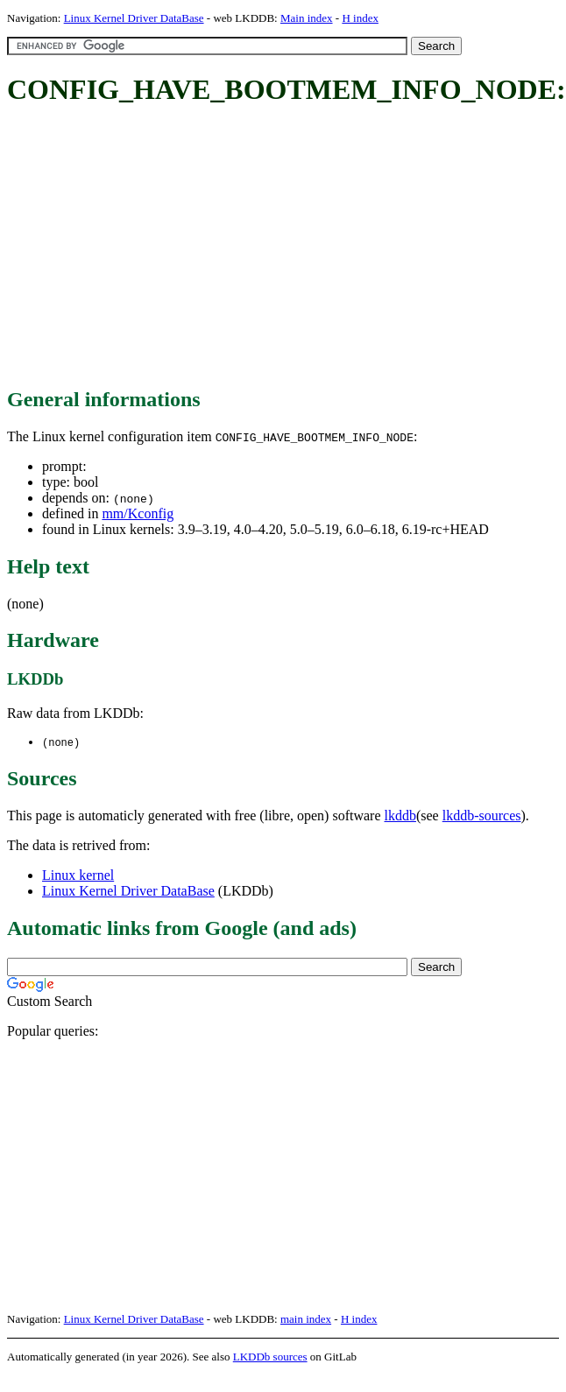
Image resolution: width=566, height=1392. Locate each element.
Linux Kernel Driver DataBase (134, 18)
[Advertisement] (257, 247)
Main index (306, 18)
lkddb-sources (481, 816)
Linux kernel (78, 875)
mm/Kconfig (137, 513)
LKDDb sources (270, 1357)
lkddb (400, 816)
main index (305, 1319)
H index (360, 18)
